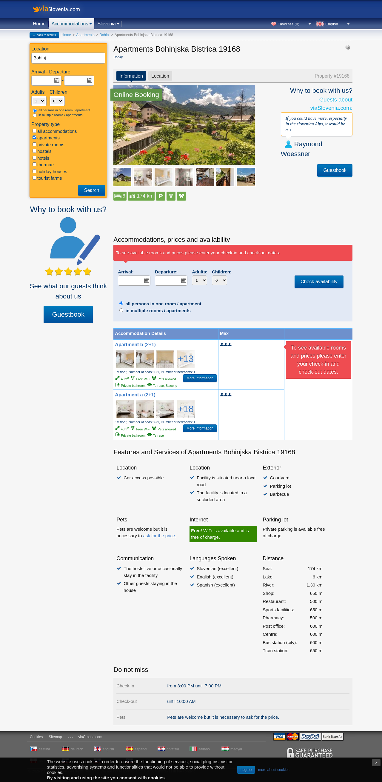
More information (200, 378)
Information (131, 75)
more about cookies (273, 770)
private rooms (48, 144)
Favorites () (288, 24)
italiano (204, 749)
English (331, 24)
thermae (43, 164)
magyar (236, 749)
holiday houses (50, 171)
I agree (246, 770)
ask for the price (159, 535)
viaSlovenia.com (61, 9)
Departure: (166, 271)
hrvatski (173, 749)
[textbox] (68, 58)
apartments (46, 137)
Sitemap (55, 737)
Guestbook (68, 314)
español (141, 749)
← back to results (44, 35)
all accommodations (55, 131)
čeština (44, 749)
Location (160, 75)
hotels (41, 158)
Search (91, 190)
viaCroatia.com (90, 737)
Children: (222, 271)
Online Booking (136, 94)
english (108, 749)
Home (39, 23)
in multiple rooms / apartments (57, 115)
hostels (42, 151)
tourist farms (47, 178)
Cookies (36, 737)
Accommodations (70, 23)
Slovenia (106, 23)
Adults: (199, 271)
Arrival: (126, 271)
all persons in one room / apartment (61, 110)
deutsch (77, 749)
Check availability (319, 281)
